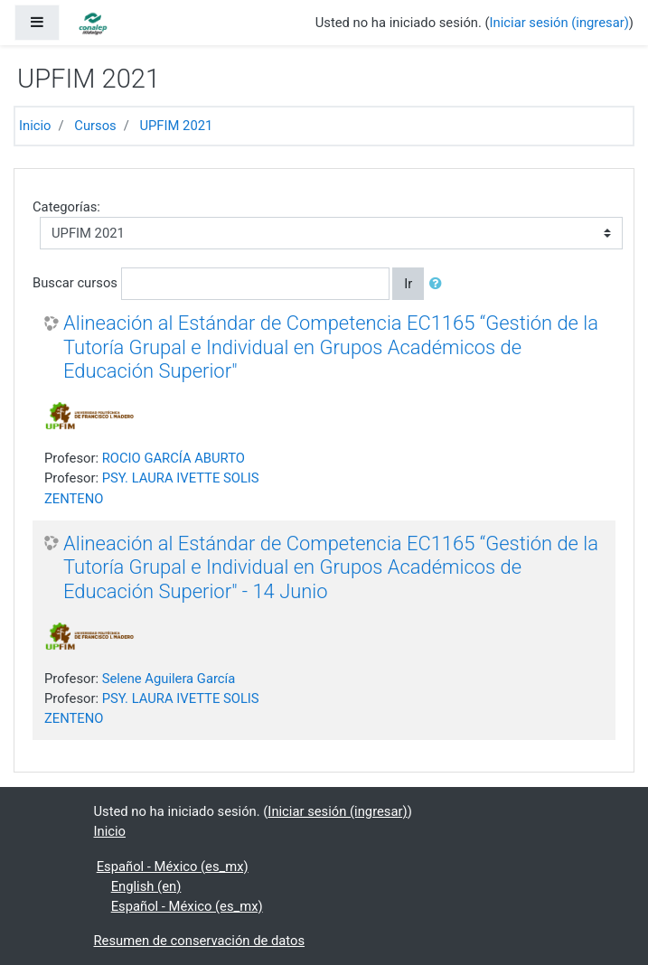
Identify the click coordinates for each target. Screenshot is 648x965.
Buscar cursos (75, 283)
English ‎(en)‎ (146, 886)
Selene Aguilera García (169, 678)
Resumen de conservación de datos (199, 940)
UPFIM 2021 (175, 125)
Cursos (95, 125)
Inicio (35, 125)
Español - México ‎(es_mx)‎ (173, 866)
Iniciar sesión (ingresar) (559, 22)
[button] (439, 284)
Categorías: (66, 207)
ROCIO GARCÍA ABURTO (173, 458)
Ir (408, 284)
